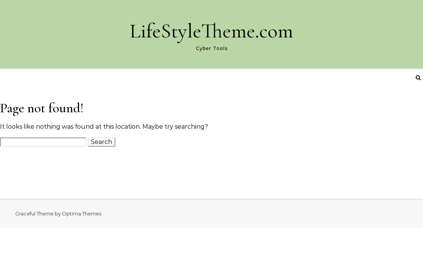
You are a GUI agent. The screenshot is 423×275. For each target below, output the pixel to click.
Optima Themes (81, 213)
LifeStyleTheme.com (211, 30)
